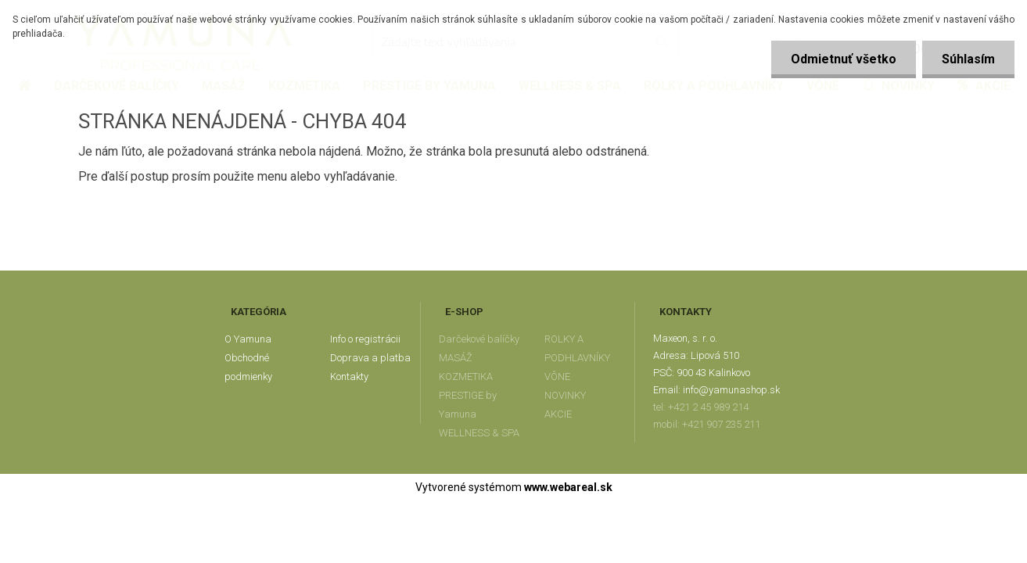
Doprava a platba (370, 358)
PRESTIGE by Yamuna (468, 404)
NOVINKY (565, 395)
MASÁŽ (455, 358)
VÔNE (557, 376)
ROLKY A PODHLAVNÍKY (577, 348)
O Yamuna (247, 339)
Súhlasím (968, 59)
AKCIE (558, 414)
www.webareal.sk (568, 487)
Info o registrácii (365, 339)
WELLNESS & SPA (479, 433)
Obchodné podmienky (248, 367)
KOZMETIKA (466, 376)
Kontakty (349, 376)
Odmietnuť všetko (843, 59)
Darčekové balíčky (479, 339)
